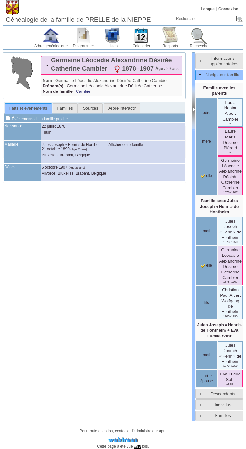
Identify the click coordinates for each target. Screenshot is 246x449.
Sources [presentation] (90, 108)
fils (206, 302)
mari (206, 231)
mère (206, 141)
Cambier (84, 91)
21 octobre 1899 (56, 149)
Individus (223, 404)
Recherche (199, 46)
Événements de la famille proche (37, 119)
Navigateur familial (223, 74)
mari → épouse (206, 378)
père (206, 112)
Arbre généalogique (51, 46)
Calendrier (141, 46)
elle (206, 175)
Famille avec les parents (219, 90)
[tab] (111, 65)
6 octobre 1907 (54, 167)
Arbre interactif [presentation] (122, 108)
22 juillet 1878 (53, 126)
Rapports (170, 46)
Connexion (228, 9)
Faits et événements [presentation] (28, 108)
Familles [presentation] (65, 108)
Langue (208, 9)
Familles (223, 415)
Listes (113, 46)
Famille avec (219, 206)
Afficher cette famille (125, 144)
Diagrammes (83, 46)
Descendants (223, 393)
